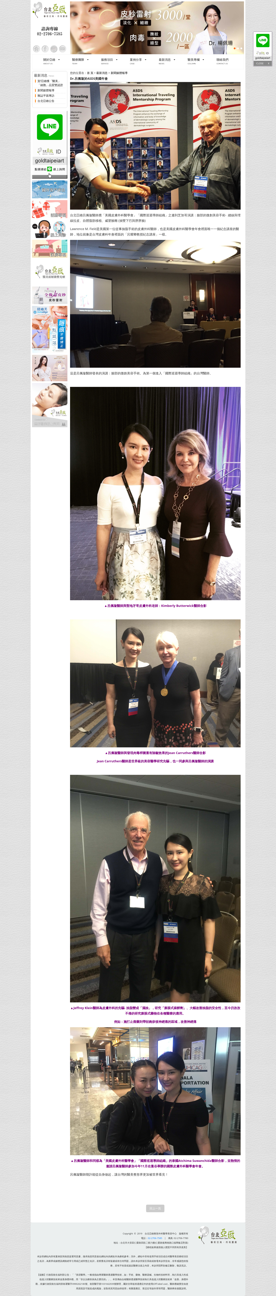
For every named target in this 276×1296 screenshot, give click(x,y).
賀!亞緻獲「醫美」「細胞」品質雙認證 (50, 83)
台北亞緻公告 (45, 101)
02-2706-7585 (155, 1238)
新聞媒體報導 (45, 90)
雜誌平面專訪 (45, 96)
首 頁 (90, 73)
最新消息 (102, 73)
